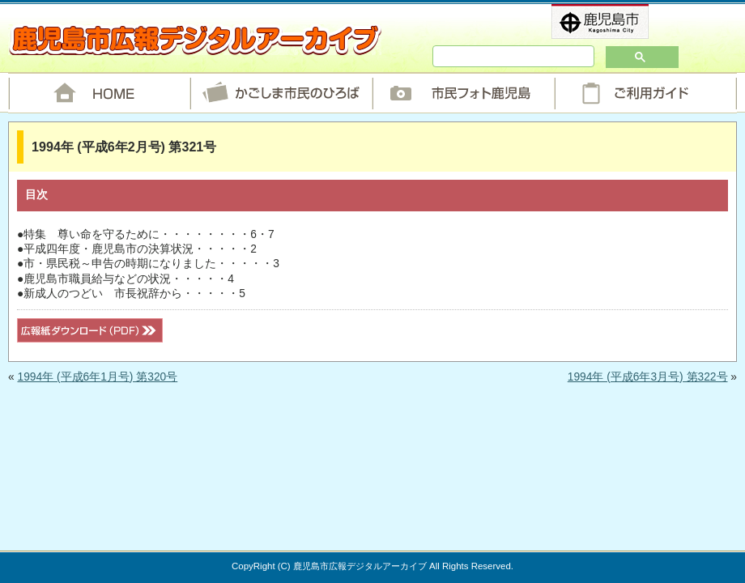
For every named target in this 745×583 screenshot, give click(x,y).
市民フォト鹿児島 (463, 93)
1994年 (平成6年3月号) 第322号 (648, 377)
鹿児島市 (626, 21)
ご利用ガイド (646, 93)
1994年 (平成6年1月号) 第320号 (97, 377)
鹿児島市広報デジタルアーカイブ (194, 39)
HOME (99, 93)
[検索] (489, 56)
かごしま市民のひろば (281, 93)
